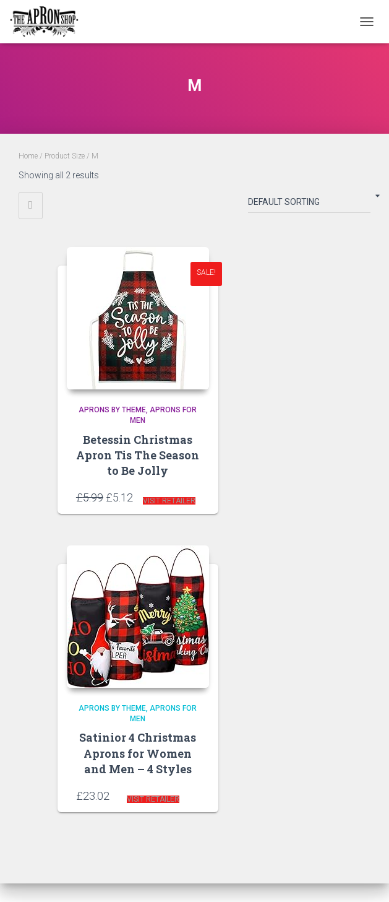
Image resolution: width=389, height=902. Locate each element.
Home (28, 156)
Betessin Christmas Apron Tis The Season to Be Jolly (137, 455)
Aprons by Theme (112, 409)
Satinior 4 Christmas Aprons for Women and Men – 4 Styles (137, 753)
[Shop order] (309, 204)
